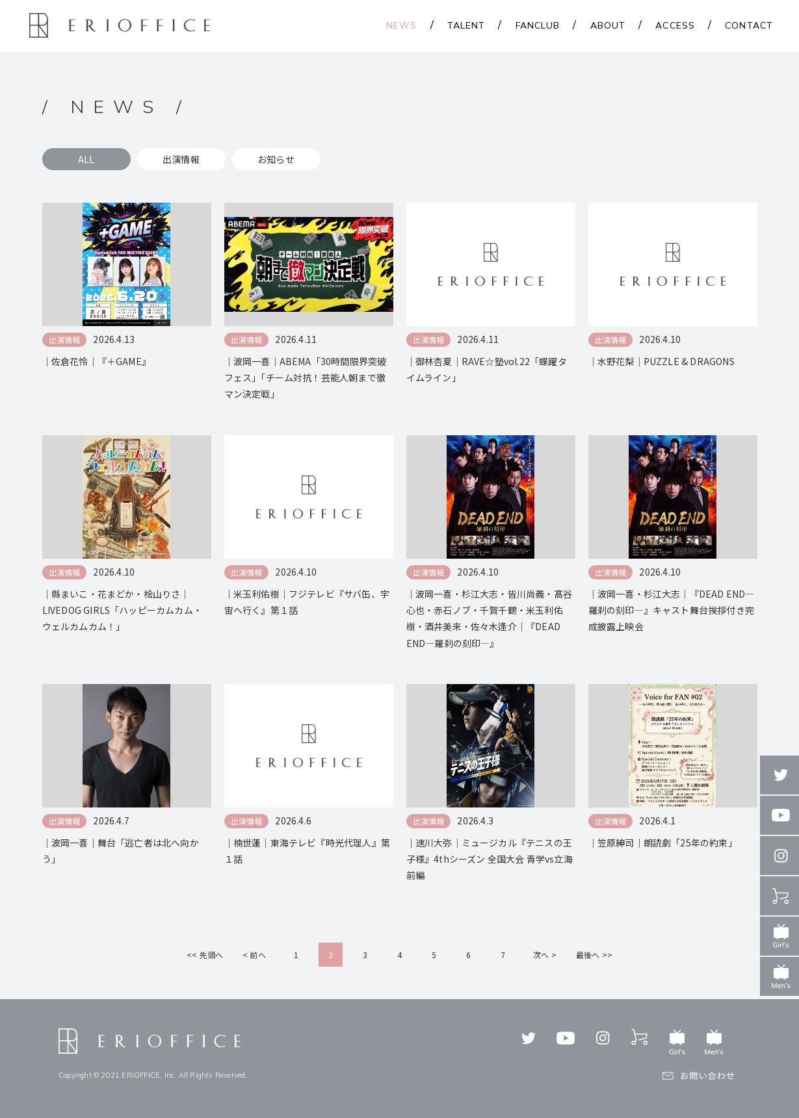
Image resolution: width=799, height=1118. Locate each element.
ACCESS (675, 25)
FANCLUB (538, 25)
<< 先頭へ (205, 954)
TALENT (466, 25)
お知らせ (276, 159)
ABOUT (608, 25)
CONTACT (749, 25)
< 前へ (254, 954)
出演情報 (181, 159)
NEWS (401, 25)
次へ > (545, 954)
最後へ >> (594, 954)
